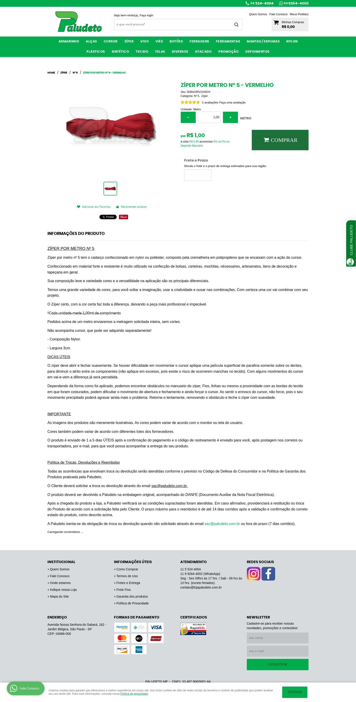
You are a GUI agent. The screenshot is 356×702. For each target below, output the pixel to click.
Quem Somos (258, 14)
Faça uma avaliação (232, 102)
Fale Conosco (278, 14)
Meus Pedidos (299, 14)
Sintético (120, 51)
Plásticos (96, 51)
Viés (159, 41)
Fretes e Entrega (128, 583)
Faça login (146, 15)
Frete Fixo (123, 589)
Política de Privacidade (132, 603)
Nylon (292, 41)
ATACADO (203, 51)
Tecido (142, 51)
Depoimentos (257, 51)
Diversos (180, 51)
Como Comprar (127, 569)
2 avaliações (210, 102)
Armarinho (69, 41)
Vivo (144, 41)
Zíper (129, 41)
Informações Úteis (133, 562)
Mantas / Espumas (263, 41)
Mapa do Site (59, 596)
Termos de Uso (127, 576)
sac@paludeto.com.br (222, 524)
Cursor (111, 41)
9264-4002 (296, 3)
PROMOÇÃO (228, 51)
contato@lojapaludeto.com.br (201, 587)
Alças (91, 41)
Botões (176, 41)
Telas (160, 51)
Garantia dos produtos (132, 596)
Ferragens (199, 41)
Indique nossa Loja (63, 589)
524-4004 (262, 3)
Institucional (61, 562)
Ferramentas (228, 41)
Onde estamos (60, 583)
